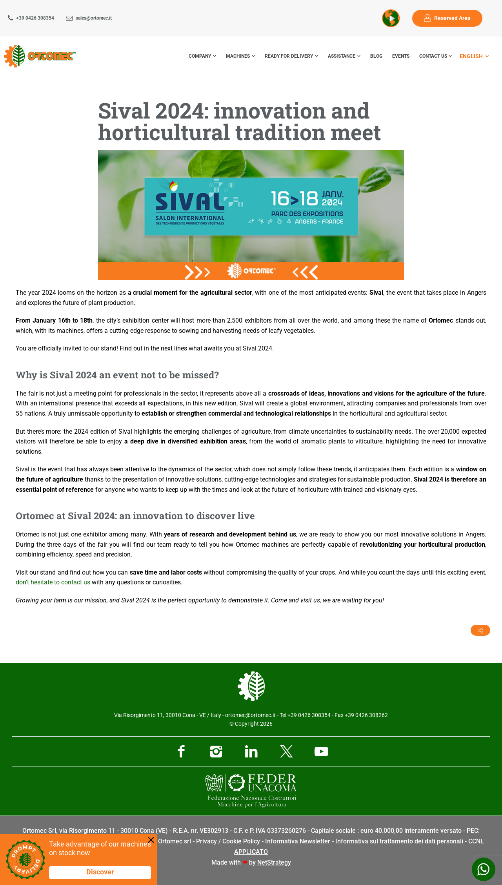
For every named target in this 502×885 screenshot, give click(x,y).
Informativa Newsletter (297, 841)
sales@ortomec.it (94, 18)
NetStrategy (274, 862)
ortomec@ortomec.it (250, 715)
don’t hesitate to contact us (53, 582)
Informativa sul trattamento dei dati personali (399, 841)
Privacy (206, 841)
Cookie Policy (241, 841)
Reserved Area (452, 18)
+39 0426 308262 (366, 715)
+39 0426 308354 (35, 18)
